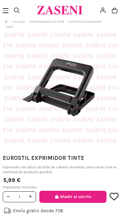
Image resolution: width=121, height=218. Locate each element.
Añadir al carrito (72, 196)
